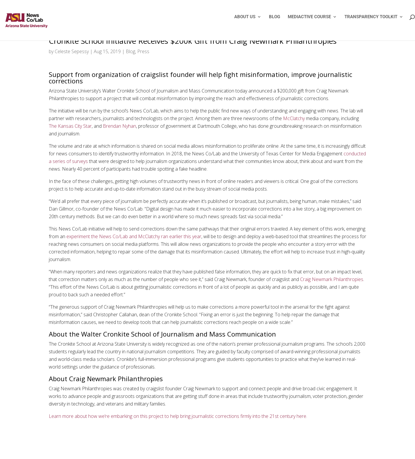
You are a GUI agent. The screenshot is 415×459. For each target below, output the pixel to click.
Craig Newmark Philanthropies (331, 279)
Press (143, 51)
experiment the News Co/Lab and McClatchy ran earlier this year (133, 236)
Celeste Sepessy (72, 51)
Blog (130, 51)
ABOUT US (244, 17)
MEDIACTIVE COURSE (309, 17)
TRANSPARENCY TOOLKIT (370, 17)
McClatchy (294, 118)
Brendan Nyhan (119, 126)
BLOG (274, 17)
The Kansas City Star (70, 126)
